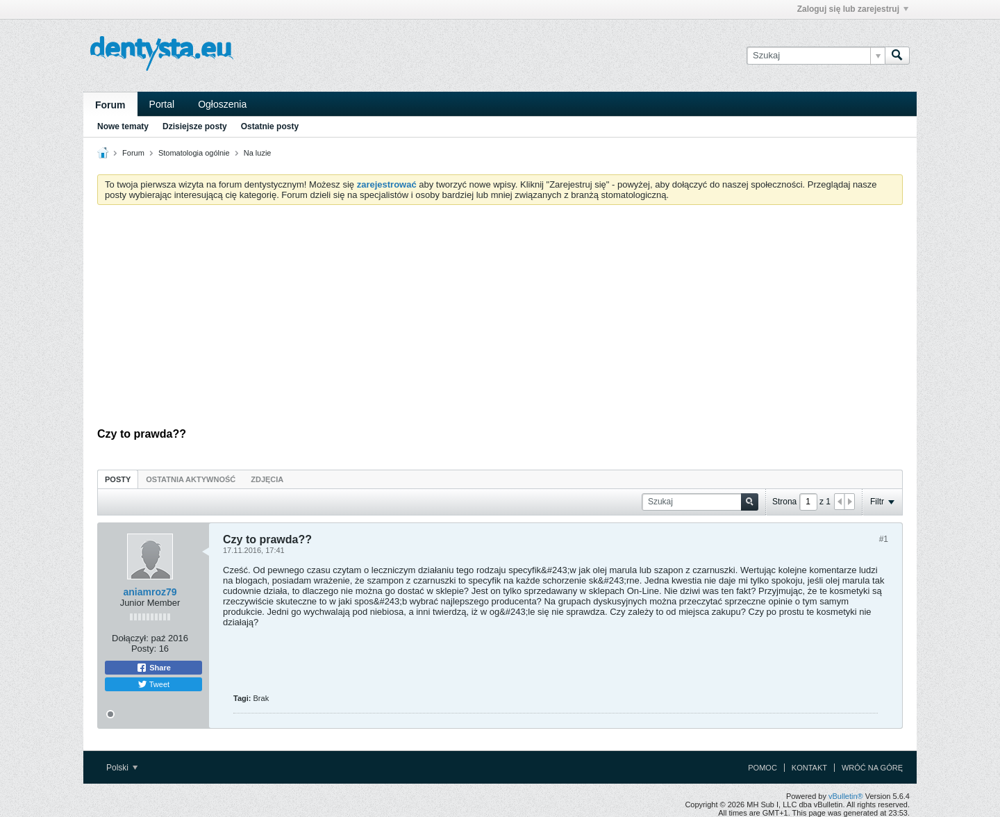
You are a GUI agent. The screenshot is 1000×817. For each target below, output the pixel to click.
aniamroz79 (149, 591)
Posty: (143, 648)
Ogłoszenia (222, 104)
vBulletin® (845, 796)
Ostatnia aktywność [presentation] (190, 479)
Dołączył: (130, 638)
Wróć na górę (872, 768)
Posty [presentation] (118, 479)
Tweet (153, 684)
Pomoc (762, 768)
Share (153, 667)
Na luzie (258, 153)
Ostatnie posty (270, 126)
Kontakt (809, 768)
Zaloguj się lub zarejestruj (852, 9)
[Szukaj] (816, 56)
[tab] (117, 479)
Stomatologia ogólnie (194, 153)
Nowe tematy (123, 126)
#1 (883, 539)
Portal (162, 104)
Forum (110, 104)
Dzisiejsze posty (194, 126)
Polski (122, 768)
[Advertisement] (500, 319)
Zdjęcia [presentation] (267, 479)
